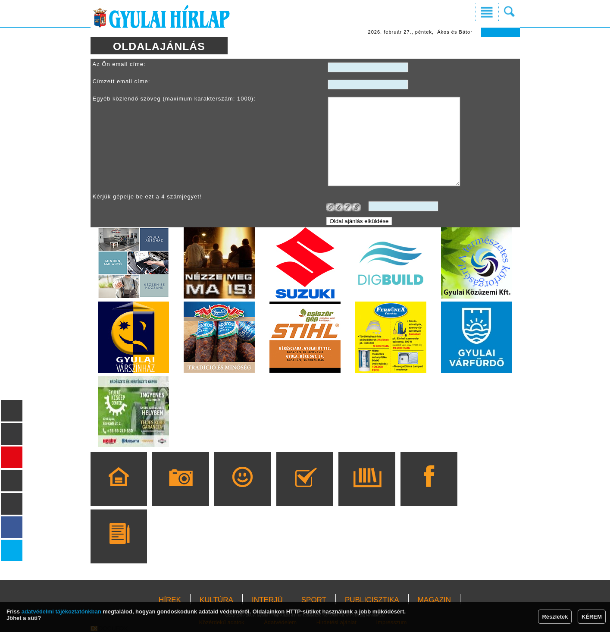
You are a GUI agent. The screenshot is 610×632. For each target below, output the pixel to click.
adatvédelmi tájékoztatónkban (61, 611)
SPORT (313, 600)
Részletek (555, 616)
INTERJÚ (267, 600)
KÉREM (592, 616)
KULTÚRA (216, 600)
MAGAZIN (434, 600)
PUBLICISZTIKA (372, 600)
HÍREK (170, 600)
